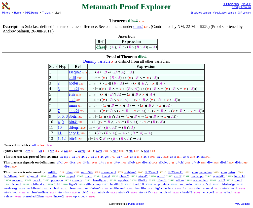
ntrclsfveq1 (229, 188)
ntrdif (161, 176)
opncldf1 (219, 176)
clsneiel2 (186, 192)
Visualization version (224, 12)
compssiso (228, 172)
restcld (37, 180)
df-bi (60, 162)
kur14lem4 (33, 188)
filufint (142, 180)
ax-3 (94, 156)
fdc (185, 188)
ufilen (180, 180)
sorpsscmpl (108, 172)
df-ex (117, 162)
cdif (115, 151)
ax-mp (64, 156)
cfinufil (161, 180)
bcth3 (221, 180)
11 (59, 133)
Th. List (46, 12)
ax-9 (186, 156)
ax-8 (173, 156)
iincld (88, 176)
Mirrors (6, 12)
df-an (72, 162)
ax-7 (160, 156)
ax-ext (200, 156)
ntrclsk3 (123, 192)
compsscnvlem (201, 172)
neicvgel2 (208, 192)
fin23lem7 (151, 172)
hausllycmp (100, 180)
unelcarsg (10, 188)
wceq (81, 151)
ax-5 (133, 156)
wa (66, 151)
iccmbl (16, 184)
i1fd (57, 184)
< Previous (231, 4)
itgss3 (73, 184)
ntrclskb (103, 192)
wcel (99, 151)
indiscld (239, 176)
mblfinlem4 (117, 188)
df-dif (224, 162)
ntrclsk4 (165, 192)
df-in (238, 162)
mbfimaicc (38, 184)
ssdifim (52, 172)
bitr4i (73, 122)
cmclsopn (197, 176)
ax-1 (75, 156)
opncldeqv (80, 196)
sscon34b (87, 172)
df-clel (180, 162)
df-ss (7, 166)
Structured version (200, 12)
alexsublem (200, 180)
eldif (72, 77)
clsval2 (124, 176)
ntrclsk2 (83, 192)
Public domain (136, 203)
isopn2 (70, 176)
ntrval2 (143, 176)
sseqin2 (75, 72)
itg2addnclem (164, 188)
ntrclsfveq (10, 192)
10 (60, 127)
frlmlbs (52, 176)
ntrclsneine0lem (37, 192)
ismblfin (140, 188)
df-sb (131, 162)
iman (73, 105)
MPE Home (31, 12)
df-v (210, 162)
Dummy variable (96, 61)
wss (146, 151)
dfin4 (69, 172)
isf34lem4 (10, 176)
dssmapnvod (204, 188)
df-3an (87, 162)
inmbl (238, 180)
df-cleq (163, 162)
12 (64, 138)
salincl (228, 192)
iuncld (106, 176)
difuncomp (93, 184)
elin (72, 94)
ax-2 (84, 156)
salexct (8, 196)
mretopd (17, 180)
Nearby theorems (241, 7)
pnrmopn (57, 180)
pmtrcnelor (185, 184)
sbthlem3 (130, 172)
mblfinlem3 (92, 188)
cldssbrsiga (228, 184)
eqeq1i (74, 133)
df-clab (147, 162)
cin (131, 151)
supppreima (161, 184)
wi (40, 151)
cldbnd (54, 188)
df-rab (196, 162)
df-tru (102, 162)
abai (72, 100)
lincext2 (58, 196)
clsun (72, 188)
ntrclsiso (62, 192)
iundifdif (138, 184)
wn (28, 151)
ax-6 (146, 156)
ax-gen (104, 156)
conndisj (78, 180)
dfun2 (138, 26)
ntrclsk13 (144, 192)
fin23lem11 (175, 172)
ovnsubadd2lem (33, 196)
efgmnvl (32, 176)
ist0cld (206, 184)
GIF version (244, 12)
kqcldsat (123, 180)
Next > (246, 4)
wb (52, 151)
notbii (73, 83)
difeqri (74, 127)
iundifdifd (116, 184)
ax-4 (120, 156)
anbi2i (74, 89)
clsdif (177, 176)
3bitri (73, 116)
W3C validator (242, 203)
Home (17, 12)
